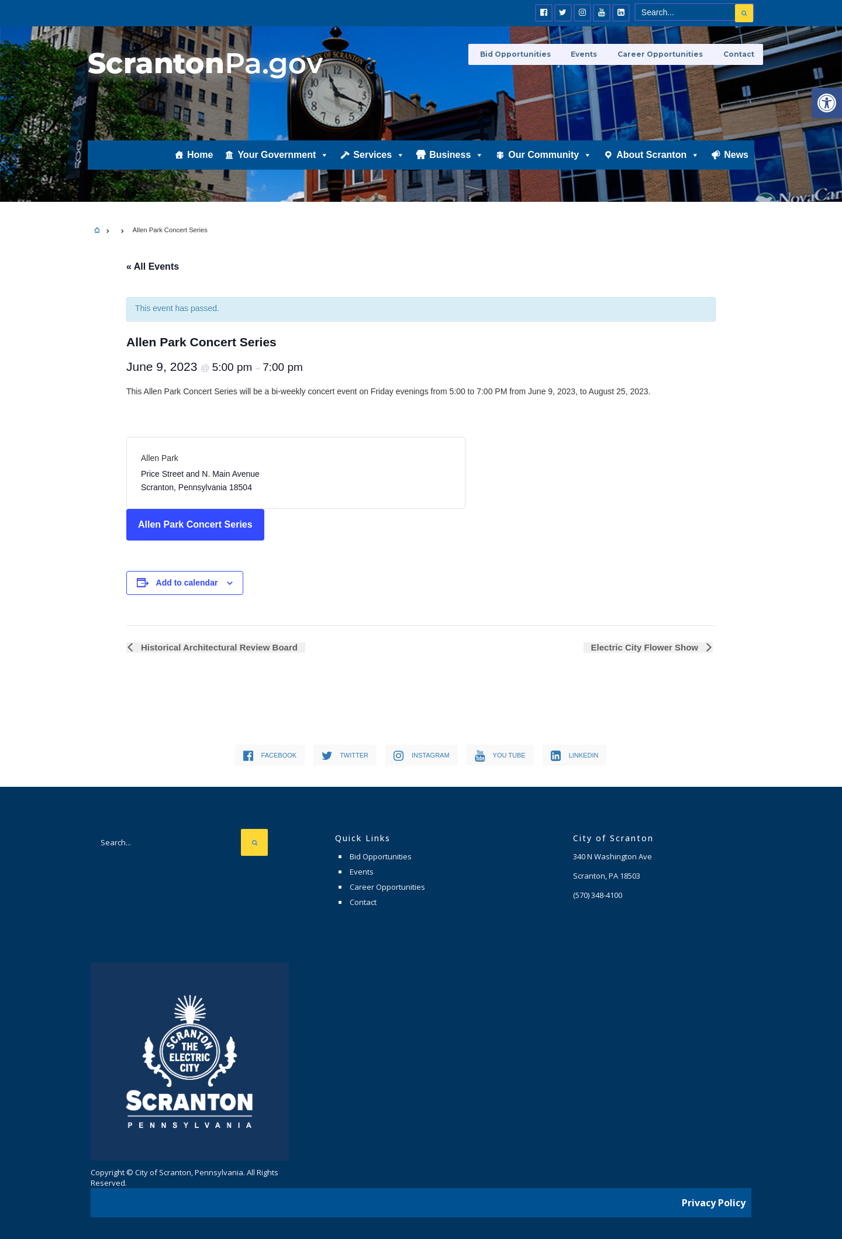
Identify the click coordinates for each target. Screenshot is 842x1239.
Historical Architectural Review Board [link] (216, 647)
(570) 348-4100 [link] (597, 895)
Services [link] (379, 162)
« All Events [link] (152, 266)
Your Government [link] (283, 162)
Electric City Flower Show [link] (647, 647)
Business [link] (456, 162)
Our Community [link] (550, 162)
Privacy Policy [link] (714, 1201)
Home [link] (200, 162)
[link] (827, 103)
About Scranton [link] (657, 162)
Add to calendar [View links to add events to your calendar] (187, 582)
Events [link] (590, 54)
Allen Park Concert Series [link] (195, 524)
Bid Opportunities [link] (523, 54)
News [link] (736, 162)
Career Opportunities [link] (663, 54)
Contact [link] (738, 54)
